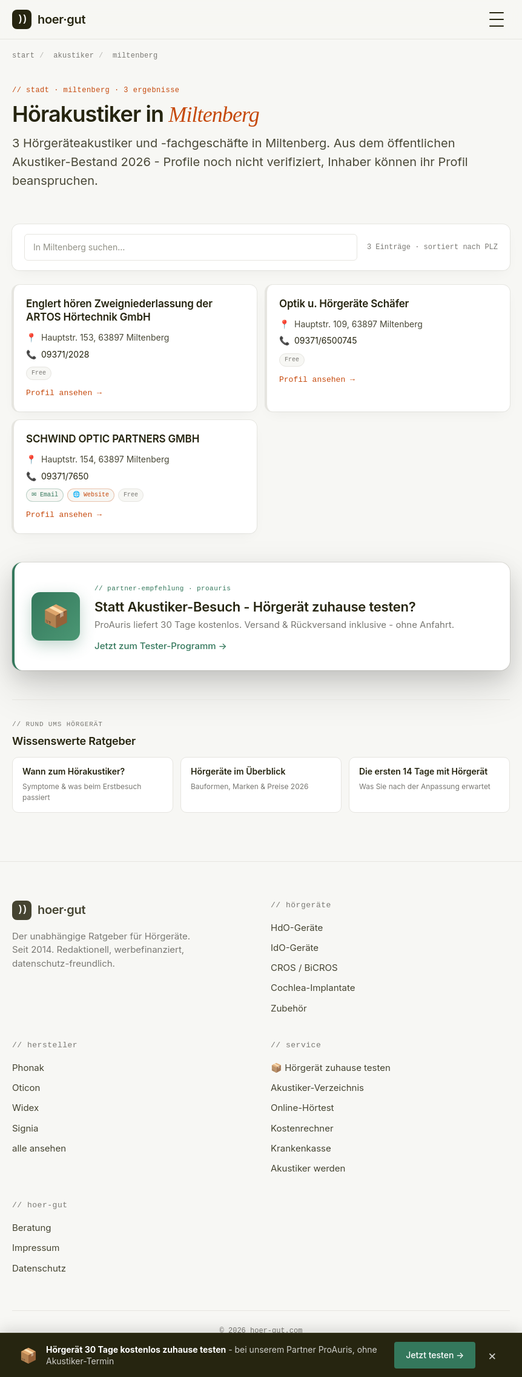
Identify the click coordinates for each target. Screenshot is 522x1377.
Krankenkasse (301, 1148)
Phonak (28, 1067)
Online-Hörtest (302, 1108)
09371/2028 (65, 353)
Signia (25, 1128)
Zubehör (289, 1008)
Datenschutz (39, 1268)
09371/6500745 (325, 340)
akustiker (73, 55)
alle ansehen (39, 1148)
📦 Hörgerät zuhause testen (331, 1067)
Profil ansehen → (64, 392)
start (23, 55)
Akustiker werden (308, 1168)
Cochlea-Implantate (313, 988)
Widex (25, 1108)
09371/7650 (64, 476)
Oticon (26, 1087)
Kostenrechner (302, 1128)
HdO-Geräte (297, 927)
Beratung (31, 1227)
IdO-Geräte (295, 947)
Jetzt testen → (435, 1355)
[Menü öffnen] (496, 19)
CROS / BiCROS (304, 967)
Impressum (35, 1248)
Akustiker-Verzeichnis (317, 1087)
